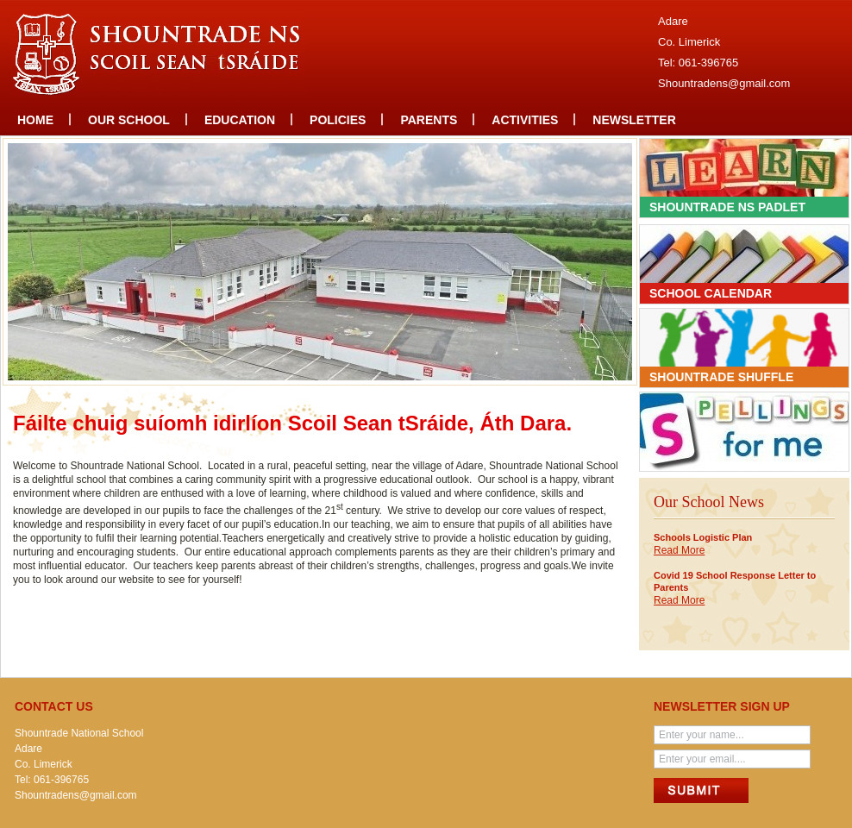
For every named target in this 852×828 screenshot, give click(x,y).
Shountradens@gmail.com (724, 83)
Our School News (709, 502)
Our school (129, 120)
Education (239, 120)
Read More (679, 550)
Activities (525, 120)
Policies (338, 120)
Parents (428, 120)
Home (35, 120)
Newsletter (633, 120)
